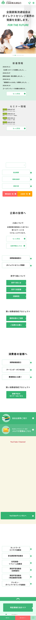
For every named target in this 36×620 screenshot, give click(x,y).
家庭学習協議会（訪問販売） (17, 577)
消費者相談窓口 (17, 261)
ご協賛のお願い (18, 333)
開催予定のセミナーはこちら (18, 398)
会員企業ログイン (23, 617)
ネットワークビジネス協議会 (17, 554)
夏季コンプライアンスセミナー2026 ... (9, 111)
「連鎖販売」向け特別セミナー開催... (9, 120)
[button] (13, 55)
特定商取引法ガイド (18, 613)
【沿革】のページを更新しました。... (14, 70)
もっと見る (18, 94)
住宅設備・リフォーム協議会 (17, 569)
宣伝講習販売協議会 (17, 562)
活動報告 (18, 303)
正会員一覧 (25, 198)
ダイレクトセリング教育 (17, 269)
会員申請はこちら (18, 248)
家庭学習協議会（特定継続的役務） (17, 585)
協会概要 (18, 174)
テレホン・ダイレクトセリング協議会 (17, 592)
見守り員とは (18, 287)
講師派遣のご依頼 (18, 326)
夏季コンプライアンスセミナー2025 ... (9, 124)
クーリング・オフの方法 (17, 371)
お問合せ (7, 617)
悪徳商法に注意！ (17, 379)
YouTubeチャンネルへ (18, 520)
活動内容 (18, 190)
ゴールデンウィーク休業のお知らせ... (14, 89)
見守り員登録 (18, 295)
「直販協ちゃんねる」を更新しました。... (16, 82)
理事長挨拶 (18, 182)
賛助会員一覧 (9, 198)
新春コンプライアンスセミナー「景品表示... (10, 116)
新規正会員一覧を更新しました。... (14, 76)
